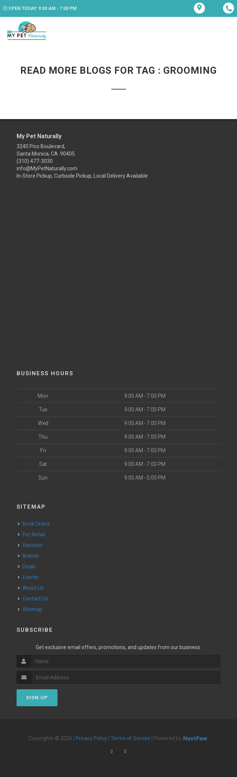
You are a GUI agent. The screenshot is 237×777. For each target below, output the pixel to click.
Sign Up (37, 697)
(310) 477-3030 (35, 161)
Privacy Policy (91, 738)
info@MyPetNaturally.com (47, 168)
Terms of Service (130, 738)
